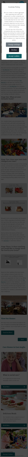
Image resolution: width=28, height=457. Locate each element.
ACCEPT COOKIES (14, 56)
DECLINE (14, 50)
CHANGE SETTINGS (14, 44)
